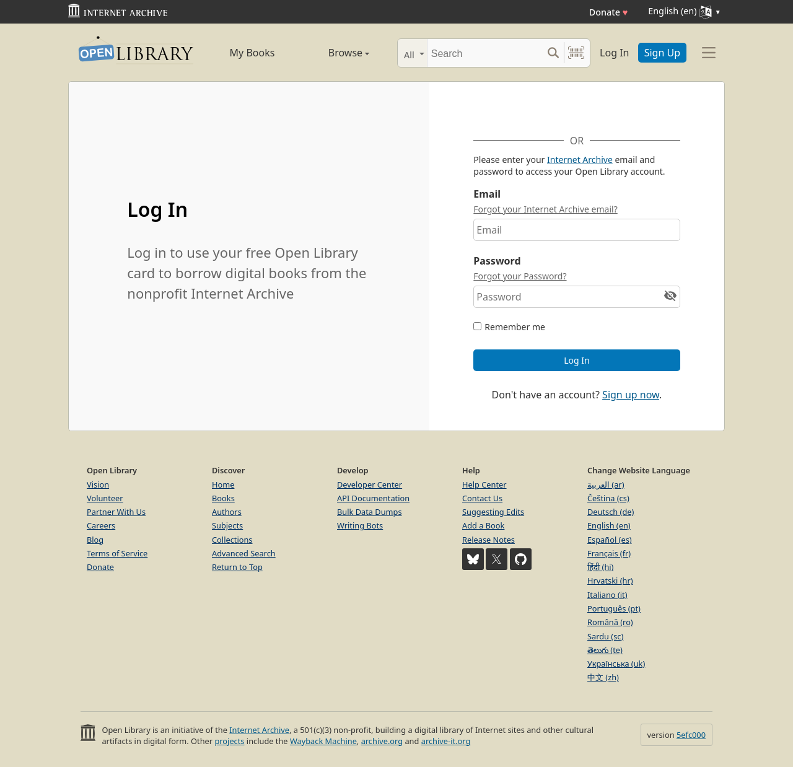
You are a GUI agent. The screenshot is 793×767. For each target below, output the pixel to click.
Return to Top (237, 566)
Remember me (514, 327)
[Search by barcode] (576, 53)
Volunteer (105, 498)
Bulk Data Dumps (369, 511)
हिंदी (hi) (600, 566)
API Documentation (373, 498)
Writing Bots (360, 525)
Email (487, 194)
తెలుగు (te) (605, 649)
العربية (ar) (605, 484)
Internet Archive (580, 159)
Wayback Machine (323, 741)
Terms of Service (117, 553)
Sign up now (630, 394)
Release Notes (488, 539)
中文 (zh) (603, 677)
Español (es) (609, 539)
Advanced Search (244, 553)
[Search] (484, 53)
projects (229, 741)
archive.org (382, 741)
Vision (98, 484)
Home (223, 484)
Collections (232, 539)
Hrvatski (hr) (610, 580)
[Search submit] (553, 53)
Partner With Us (116, 511)
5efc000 (691, 734)
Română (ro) (610, 622)
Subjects (227, 525)
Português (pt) (614, 608)
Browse (334, 52)
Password (496, 261)
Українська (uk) (616, 663)
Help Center (484, 484)
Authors (227, 511)
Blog (95, 539)
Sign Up (662, 52)
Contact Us (482, 498)
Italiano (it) (607, 594)
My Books (252, 52)
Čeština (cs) (608, 498)
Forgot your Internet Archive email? (545, 209)
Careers (101, 525)
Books (223, 498)
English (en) (609, 525)
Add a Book (483, 525)
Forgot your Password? (519, 276)
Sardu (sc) (605, 636)
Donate (608, 12)
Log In (614, 52)
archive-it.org (446, 741)
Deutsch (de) (610, 511)
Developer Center (369, 484)
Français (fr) (609, 553)
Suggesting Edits (493, 511)
